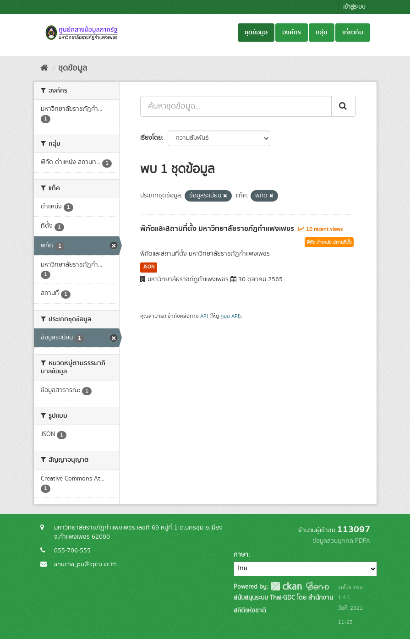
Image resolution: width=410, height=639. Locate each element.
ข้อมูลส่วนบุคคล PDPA (341, 541)
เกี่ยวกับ (352, 32)
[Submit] (343, 106)
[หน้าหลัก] (44, 68)
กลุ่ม (322, 32)
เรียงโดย (151, 137)
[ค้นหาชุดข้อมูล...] (236, 106)
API (204, 316)
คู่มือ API (229, 316)
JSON (148, 267)
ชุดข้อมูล (256, 32)
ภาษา (241, 554)
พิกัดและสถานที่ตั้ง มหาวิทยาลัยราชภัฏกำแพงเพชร (217, 229)
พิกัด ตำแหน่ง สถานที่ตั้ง (329, 242)
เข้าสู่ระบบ (354, 7)
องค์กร (291, 32)
